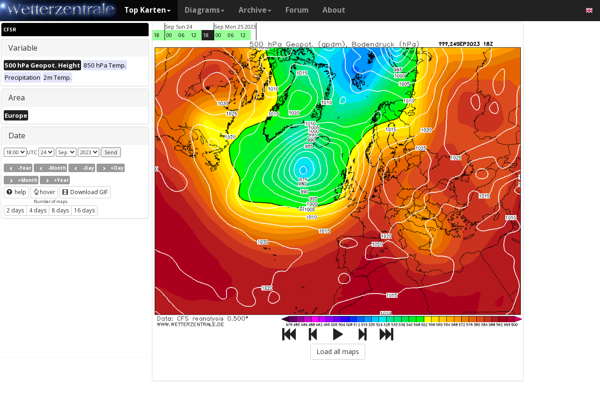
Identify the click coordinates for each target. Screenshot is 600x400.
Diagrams (205, 10)
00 (169, 34)
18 (156, 34)
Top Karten (147, 10)
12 (193, 34)
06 (181, 34)
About (333, 10)
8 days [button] (60, 210)
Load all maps (337, 351)
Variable (23, 48)
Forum (296, 10)
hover (44, 192)
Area (16, 97)
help (16, 192)
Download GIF (85, 192)
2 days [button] (15, 210)
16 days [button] (84, 210)
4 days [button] (37, 210)
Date (16, 135)
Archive (255, 10)
